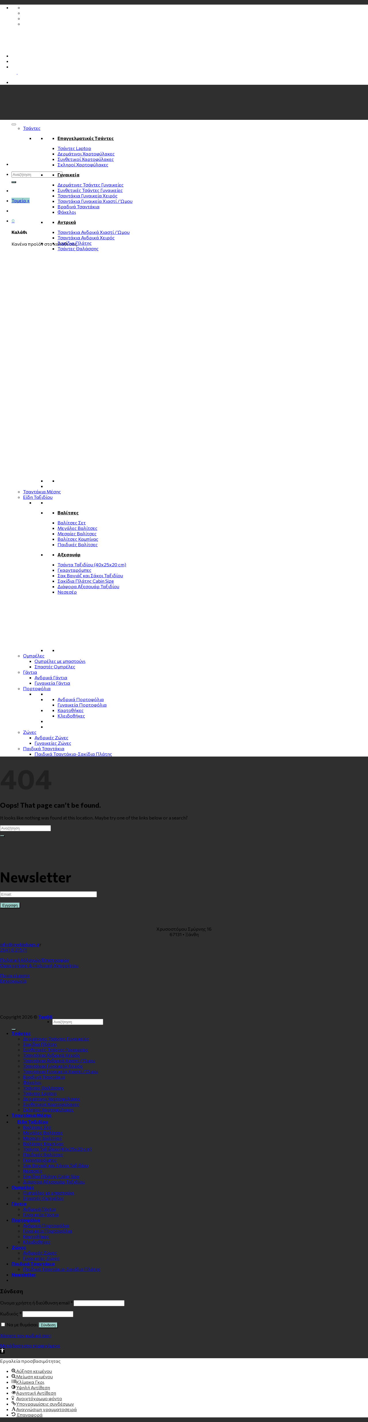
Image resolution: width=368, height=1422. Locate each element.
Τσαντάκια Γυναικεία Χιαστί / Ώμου (95, 201)
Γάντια (30, 672)
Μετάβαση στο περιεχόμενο (30, 1345)
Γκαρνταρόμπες (74, 570)
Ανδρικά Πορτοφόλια (80, 699)
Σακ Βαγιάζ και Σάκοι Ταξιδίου (90, 575)
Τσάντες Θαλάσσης (78, 248)
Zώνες (30, 732)
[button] (2, 1351)
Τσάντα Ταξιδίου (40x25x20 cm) (91, 564)
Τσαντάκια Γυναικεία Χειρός (87, 195)
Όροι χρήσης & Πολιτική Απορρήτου (39, 965)
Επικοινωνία (13, 981)
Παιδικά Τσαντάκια (43, 748)
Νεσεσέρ (67, 591)
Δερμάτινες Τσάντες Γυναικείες (90, 184)
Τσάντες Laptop (74, 148)
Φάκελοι (66, 212)
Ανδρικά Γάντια (50, 677)
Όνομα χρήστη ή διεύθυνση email (36, 1302)
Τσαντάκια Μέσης (42, 491)
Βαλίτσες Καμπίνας (77, 539)
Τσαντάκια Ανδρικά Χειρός (86, 237)
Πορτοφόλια (37, 688)
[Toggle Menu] (14, 124)
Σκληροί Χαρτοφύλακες (82, 164)
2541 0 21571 (13, 950)
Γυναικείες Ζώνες (52, 743)
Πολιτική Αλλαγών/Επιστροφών (34, 960)
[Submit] (14, 182)
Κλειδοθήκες (71, 715)
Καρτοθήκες (70, 710)
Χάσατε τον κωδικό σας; (25, 1335)
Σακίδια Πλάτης (74, 243)
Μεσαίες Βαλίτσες (77, 533)
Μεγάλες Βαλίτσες (77, 528)
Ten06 (45, 1016)
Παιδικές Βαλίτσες (77, 544)
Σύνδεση (48, 1325)
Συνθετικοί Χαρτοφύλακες (85, 159)
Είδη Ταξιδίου (38, 497)
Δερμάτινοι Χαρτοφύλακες (86, 153)
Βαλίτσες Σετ (71, 522)
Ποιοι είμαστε (15, 975)
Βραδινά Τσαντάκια (78, 206)
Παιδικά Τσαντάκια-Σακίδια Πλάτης (73, 754)
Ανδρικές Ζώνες (51, 737)
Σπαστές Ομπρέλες (54, 666)
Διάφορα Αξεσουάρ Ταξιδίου (88, 586)
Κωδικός (11, 1313)
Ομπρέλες (34, 655)
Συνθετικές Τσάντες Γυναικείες (90, 190)
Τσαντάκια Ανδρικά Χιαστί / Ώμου (93, 232)
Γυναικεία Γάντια (52, 683)
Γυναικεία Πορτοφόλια (82, 704)
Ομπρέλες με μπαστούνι (59, 661)
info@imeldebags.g (19, 944)
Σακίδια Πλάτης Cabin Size (85, 581)
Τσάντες (32, 128)
